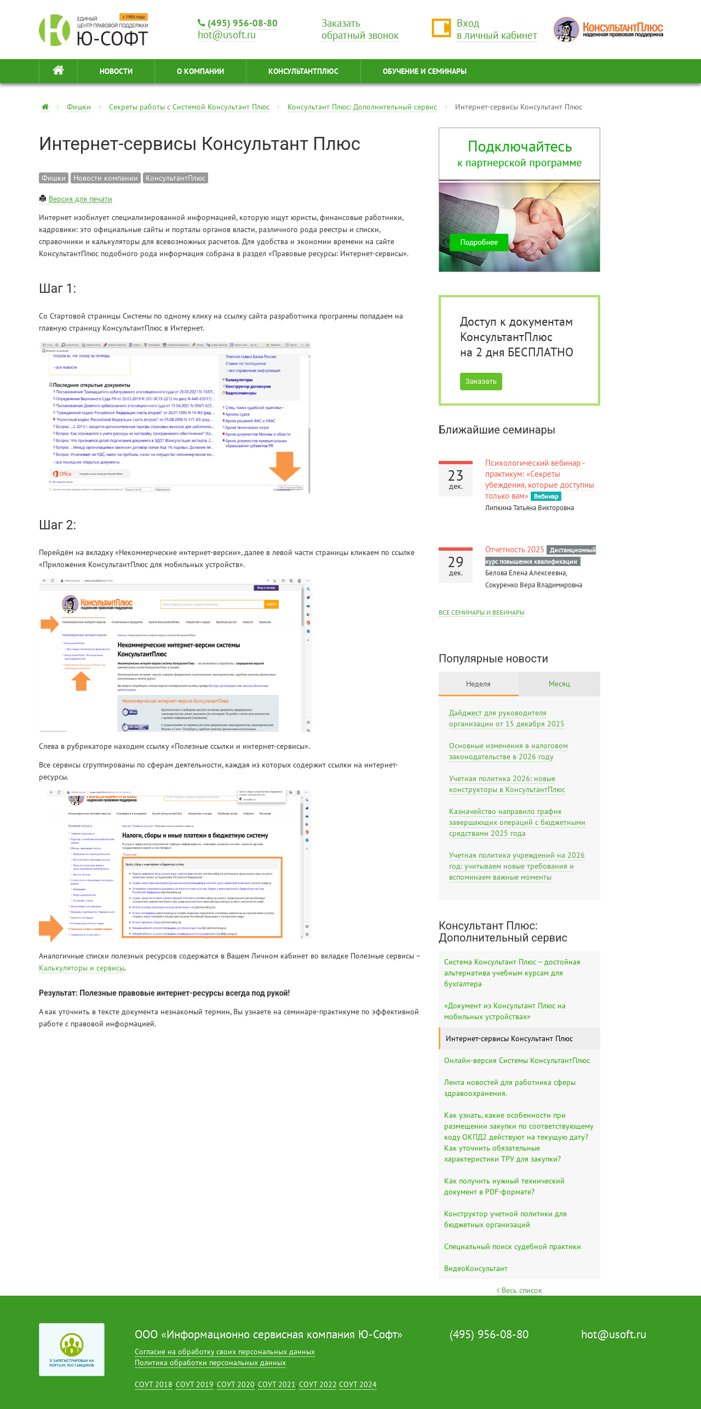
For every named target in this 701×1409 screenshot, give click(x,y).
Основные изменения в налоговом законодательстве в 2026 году (508, 751)
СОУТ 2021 (277, 1384)
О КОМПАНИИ (200, 71)
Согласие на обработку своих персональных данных (225, 1351)
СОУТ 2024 (358, 1384)
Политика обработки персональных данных (210, 1362)
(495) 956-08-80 (238, 22)
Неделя (478, 684)
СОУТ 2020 (236, 1384)
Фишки (79, 107)
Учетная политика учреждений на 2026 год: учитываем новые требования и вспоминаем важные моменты (517, 866)
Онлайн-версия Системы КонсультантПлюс (517, 1060)
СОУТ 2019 (195, 1384)
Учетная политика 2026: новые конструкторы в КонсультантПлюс (507, 783)
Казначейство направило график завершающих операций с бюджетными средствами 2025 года (517, 822)
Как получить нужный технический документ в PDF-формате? (504, 1186)
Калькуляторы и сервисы (81, 968)
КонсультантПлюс (303, 71)
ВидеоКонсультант (476, 1268)
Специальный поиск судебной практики (512, 1246)
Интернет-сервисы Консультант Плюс (509, 1038)
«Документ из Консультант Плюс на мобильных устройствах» (505, 1011)
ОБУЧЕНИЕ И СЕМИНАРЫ (425, 71)
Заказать (481, 381)
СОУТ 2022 (318, 1384)
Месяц (559, 684)
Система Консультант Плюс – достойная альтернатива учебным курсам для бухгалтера (512, 973)
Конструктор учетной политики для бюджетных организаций (505, 1219)
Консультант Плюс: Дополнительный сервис (362, 107)
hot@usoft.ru (613, 1334)
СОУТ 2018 (154, 1384)
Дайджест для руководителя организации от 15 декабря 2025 (507, 718)
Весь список (519, 1290)
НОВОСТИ (116, 71)
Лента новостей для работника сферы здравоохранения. (510, 1087)
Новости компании (105, 178)
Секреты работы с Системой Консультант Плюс (189, 107)
